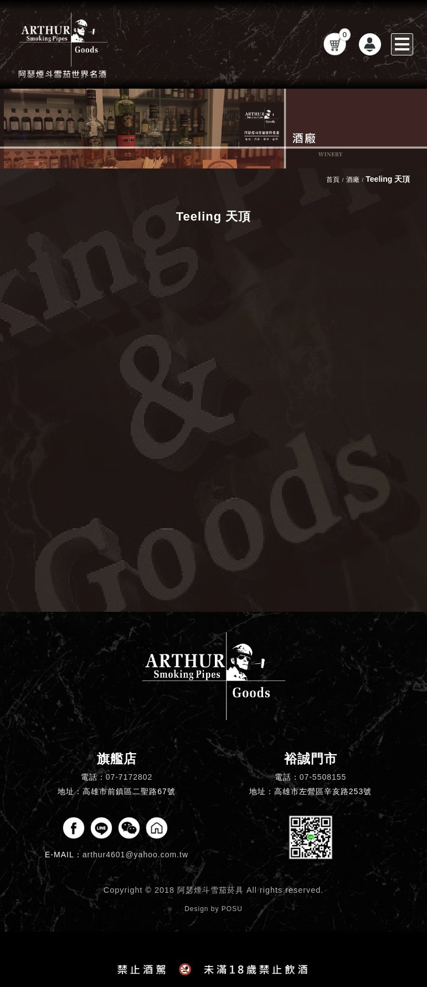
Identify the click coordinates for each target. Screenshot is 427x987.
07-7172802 (129, 777)
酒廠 (352, 179)
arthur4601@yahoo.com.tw (135, 854)
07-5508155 (323, 777)
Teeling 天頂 (388, 179)
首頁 (332, 179)
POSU (232, 909)
